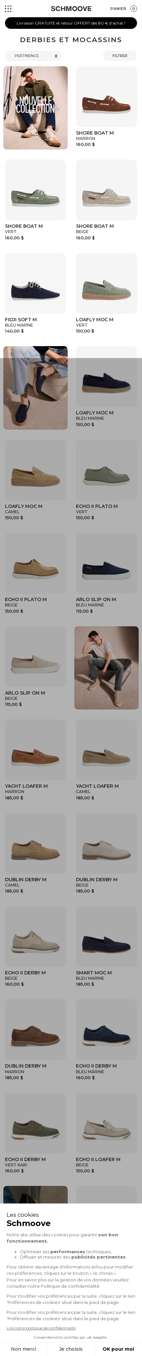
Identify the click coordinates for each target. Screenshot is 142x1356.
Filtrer (119, 55)
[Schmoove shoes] (71, 8)
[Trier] (33, 56)
